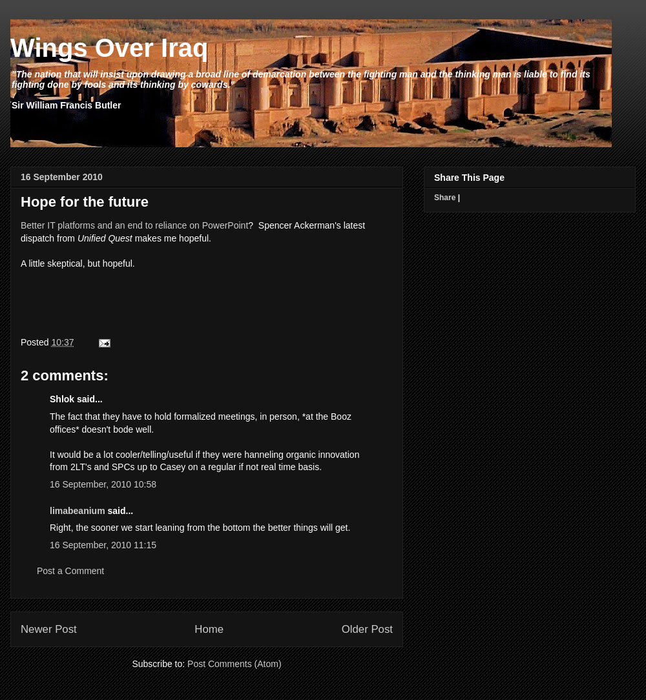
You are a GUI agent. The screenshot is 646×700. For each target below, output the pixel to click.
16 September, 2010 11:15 (103, 545)
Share (444, 197)
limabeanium (77, 511)
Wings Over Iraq (109, 48)
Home (209, 629)
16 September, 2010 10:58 (103, 484)
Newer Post (49, 629)
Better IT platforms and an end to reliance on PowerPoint (134, 225)
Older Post (367, 629)
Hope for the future (85, 202)
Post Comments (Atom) (234, 664)
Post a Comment (70, 571)
